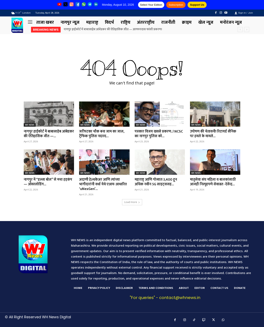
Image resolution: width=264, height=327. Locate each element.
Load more (132, 202)
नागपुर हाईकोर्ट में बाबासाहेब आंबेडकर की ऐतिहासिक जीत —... (46, 133)
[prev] (240, 29)
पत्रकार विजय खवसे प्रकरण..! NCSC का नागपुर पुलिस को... (159, 133)
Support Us (197, 4)
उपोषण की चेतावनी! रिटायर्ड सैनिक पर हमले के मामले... (213, 133)
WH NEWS (29, 124)
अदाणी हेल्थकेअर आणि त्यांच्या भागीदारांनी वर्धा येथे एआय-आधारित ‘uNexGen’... (103, 184)
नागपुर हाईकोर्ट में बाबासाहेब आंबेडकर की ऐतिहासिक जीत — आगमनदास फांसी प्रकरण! (113, 29)
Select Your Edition (151, 4)
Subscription (176, 4)
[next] (246, 29)
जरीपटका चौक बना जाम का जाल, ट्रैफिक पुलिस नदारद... (101, 133)
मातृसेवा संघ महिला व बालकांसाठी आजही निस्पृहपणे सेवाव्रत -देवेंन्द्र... (213, 182)
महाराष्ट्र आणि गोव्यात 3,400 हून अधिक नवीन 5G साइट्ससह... (156, 182)
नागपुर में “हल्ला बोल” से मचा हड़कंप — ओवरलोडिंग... (48, 182)
